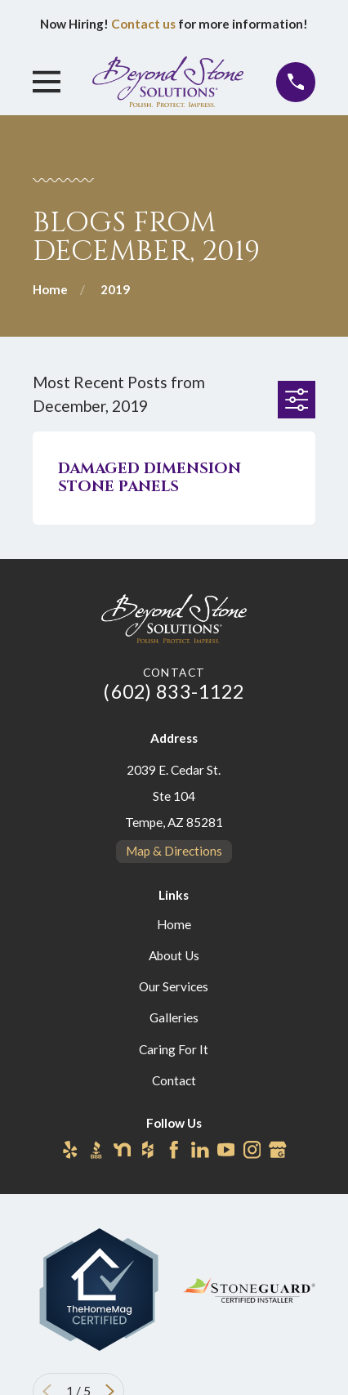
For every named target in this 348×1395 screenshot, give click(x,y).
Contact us (143, 23)
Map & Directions (174, 850)
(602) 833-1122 (173, 691)
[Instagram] (252, 1150)
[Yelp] (70, 1150)
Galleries (174, 1017)
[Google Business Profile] (278, 1150)
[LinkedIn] (200, 1150)
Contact (174, 1080)
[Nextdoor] (123, 1150)
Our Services (173, 986)
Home (174, 924)
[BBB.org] (96, 1150)
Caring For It (173, 1049)
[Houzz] (148, 1150)
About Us (174, 955)
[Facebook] (174, 1150)
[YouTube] (226, 1150)
